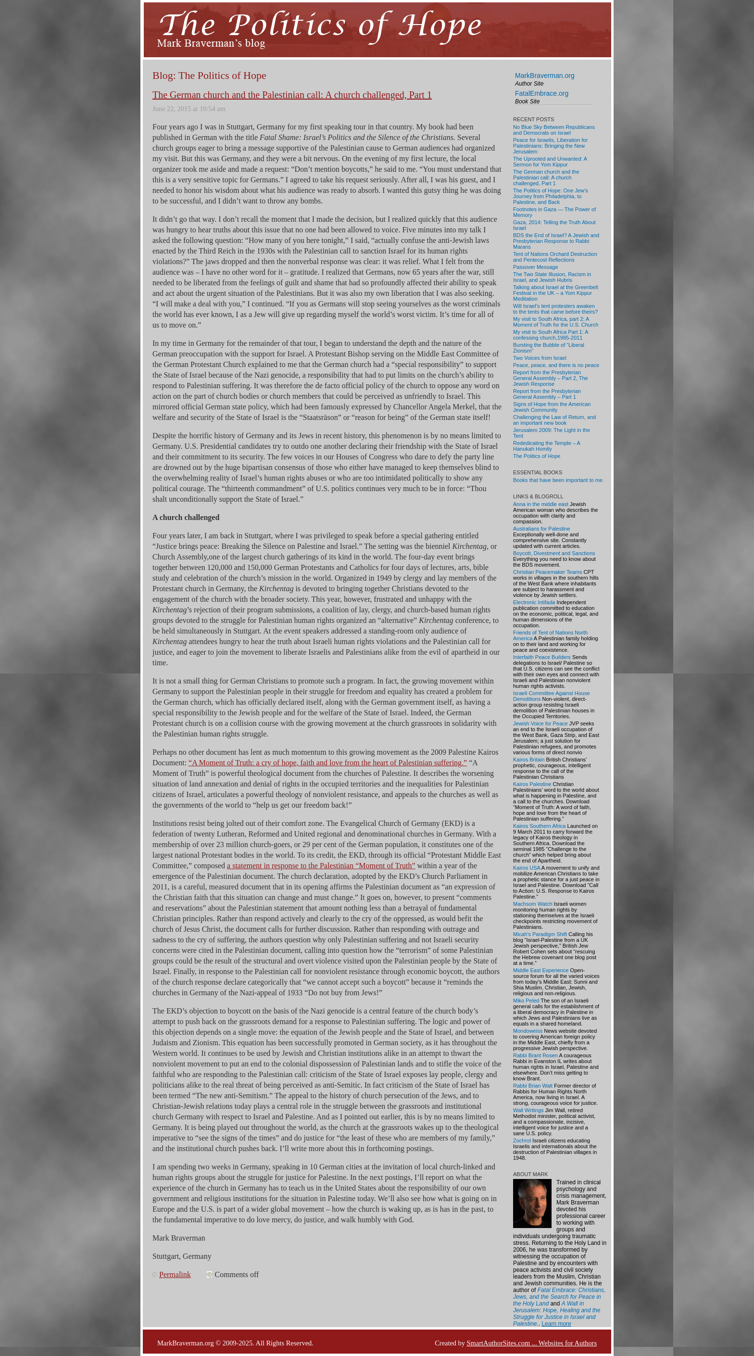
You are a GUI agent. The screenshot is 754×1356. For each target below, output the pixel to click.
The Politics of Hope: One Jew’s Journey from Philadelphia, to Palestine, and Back (550, 196)
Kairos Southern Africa (539, 826)
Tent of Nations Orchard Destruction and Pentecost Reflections (555, 257)
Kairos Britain (528, 759)
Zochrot (522, 1140)
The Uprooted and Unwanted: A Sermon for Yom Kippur (550, 161)
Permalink (175, 1274)
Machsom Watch (533, 904)
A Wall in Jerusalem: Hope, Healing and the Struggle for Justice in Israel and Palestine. (556, 1313)
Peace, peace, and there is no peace (556, 365)
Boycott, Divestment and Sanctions (554, 553)
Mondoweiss (527, 1031)
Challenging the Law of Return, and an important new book (554, 420)
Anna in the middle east (540, 504)
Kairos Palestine (532, 784)
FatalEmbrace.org (541, 93)
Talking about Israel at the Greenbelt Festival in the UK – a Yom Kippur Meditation (555, 293)
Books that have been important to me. (558, 480)
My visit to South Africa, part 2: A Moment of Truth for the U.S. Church (555, 322)
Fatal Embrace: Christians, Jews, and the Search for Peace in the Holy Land (559, 1297)
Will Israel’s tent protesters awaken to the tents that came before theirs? (555, 309)
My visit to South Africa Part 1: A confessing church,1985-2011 (550, 335)
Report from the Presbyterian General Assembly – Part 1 (547, 394)
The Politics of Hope (536, 456)
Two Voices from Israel (539, 358)
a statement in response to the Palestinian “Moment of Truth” (321, 866)
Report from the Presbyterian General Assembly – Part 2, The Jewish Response (550, 378)
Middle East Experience (541, 970)
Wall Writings (528, 1110)
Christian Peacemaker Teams (547, 572)
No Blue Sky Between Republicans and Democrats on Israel (554, 130)
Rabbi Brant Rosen (535, 1055)
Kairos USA (526, 868)
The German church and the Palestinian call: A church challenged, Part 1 (292, 94)
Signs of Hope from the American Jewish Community (552, 407)
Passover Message (535, 267)
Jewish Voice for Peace (540, 723)
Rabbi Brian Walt (533, 1086)
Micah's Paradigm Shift (540, 934)
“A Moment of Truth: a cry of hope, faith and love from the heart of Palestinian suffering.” (327, 763)
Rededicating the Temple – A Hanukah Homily (546, 446)
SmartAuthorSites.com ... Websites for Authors (532, 1343)
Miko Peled (526, 1000)
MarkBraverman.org (545, 75)
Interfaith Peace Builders (542, 657)
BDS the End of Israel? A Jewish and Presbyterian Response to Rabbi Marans (556, 241)
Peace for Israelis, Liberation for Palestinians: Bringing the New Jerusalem (550, 145)
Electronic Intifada (534, 602)
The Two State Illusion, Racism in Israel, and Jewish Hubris (552, 277)
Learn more (556, 1323)
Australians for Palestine (541, 529)
